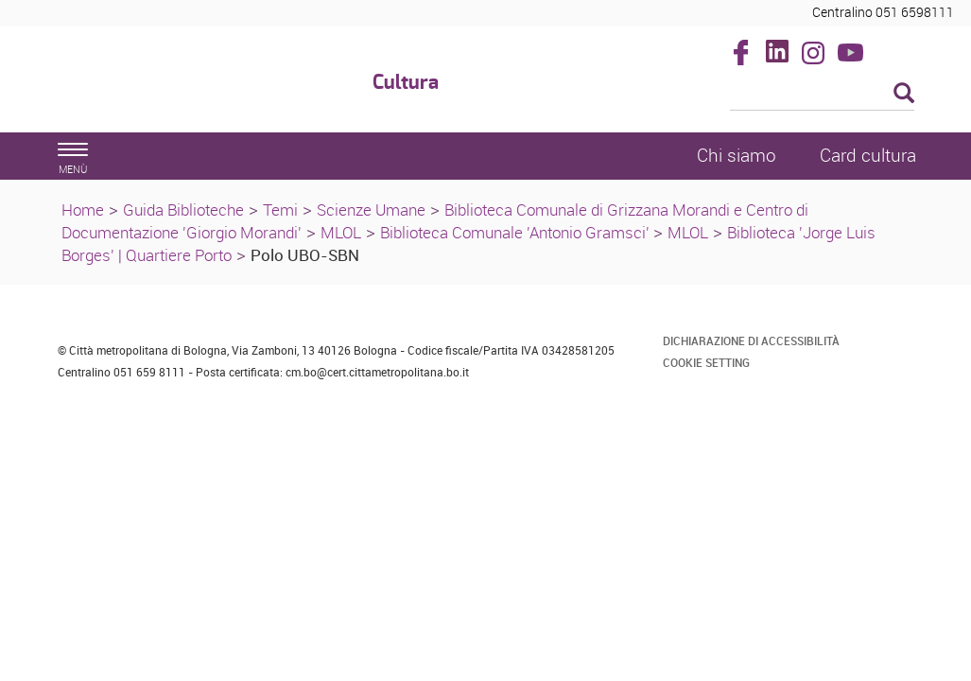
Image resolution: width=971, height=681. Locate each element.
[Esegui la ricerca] (903, 94)
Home (82, 209)
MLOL (341, 232)
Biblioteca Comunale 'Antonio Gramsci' (516, 232)
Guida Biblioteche (183, 209)
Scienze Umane (371, 209)
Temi (280, 209)
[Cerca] (822, 95)
